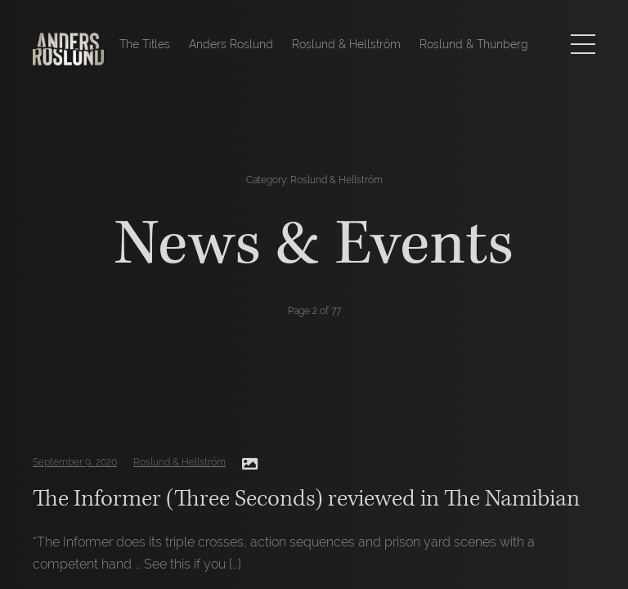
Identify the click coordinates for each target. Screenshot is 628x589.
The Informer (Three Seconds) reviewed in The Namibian (306, 498)
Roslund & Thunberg (473, 44)
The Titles (144, 44)
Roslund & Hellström (346, 44)
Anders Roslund (231, 44)
